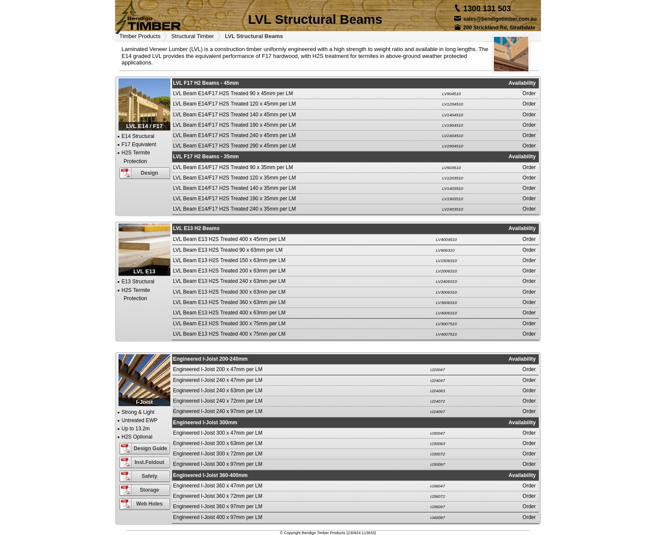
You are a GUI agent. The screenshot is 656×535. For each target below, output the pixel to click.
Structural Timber (192, 36)
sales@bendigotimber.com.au (500, 19)
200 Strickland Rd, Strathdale (499, 28)
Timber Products (139, 36)
